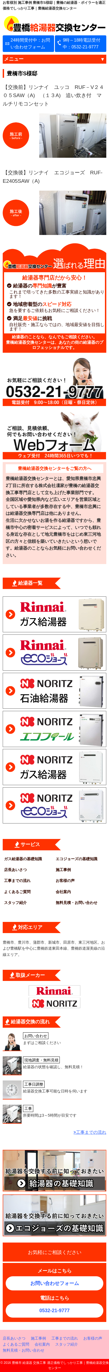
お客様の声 (65, 880)
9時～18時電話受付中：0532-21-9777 (81, 43)
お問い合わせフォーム (54, 1283)
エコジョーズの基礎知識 (76, 859)
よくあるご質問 (17, 892)
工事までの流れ (17, 880)
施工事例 (63, 870)
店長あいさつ (15, 870)
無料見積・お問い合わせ (76, 902)
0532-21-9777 (54, 1310)
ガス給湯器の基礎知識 (23, 859)
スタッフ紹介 (15, 902)
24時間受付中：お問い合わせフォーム (30, 43)
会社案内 (63, 892)
